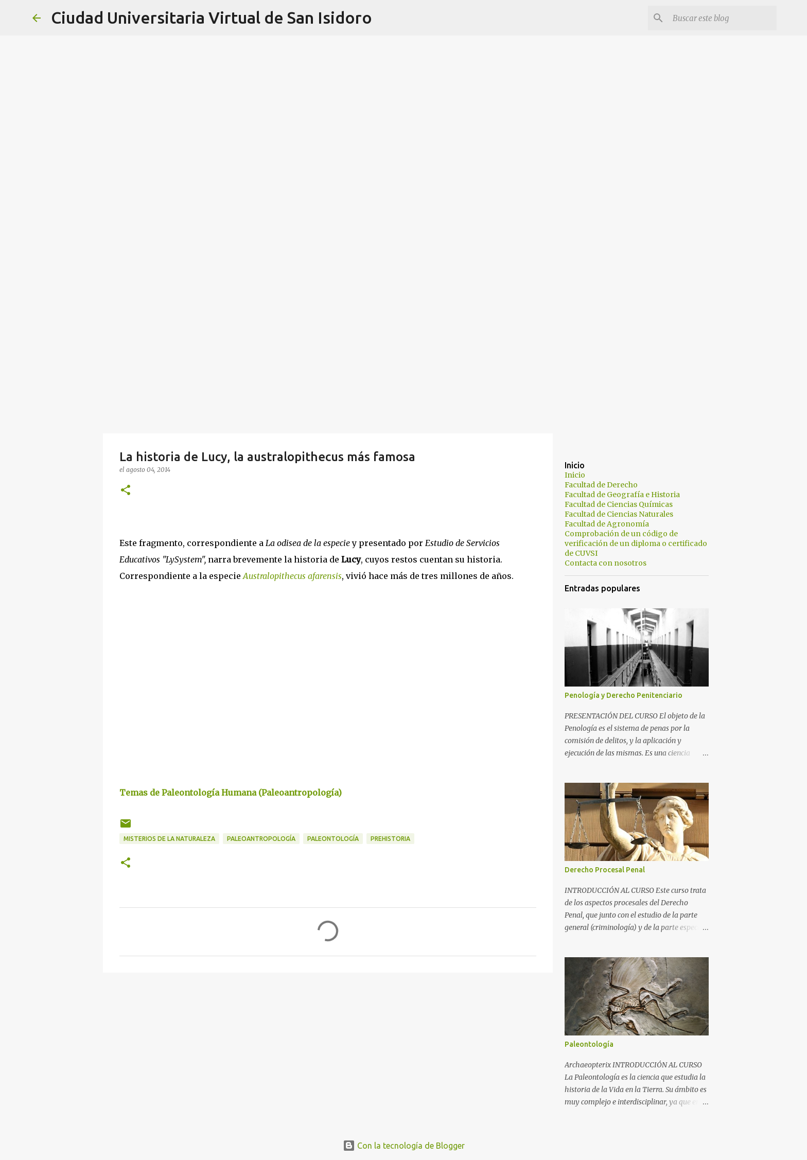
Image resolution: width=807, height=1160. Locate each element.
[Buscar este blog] (723, 18)
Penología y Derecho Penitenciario (623, 695)
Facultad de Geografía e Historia (622, 494)
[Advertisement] (403, 352)
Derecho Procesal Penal (605, 870)
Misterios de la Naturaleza (169, 838)
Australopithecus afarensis (292, 576)
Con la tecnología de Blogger (404, 1145)
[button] (125, 491)
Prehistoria (390, 838)
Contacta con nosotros (605, 563)
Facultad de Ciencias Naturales (619, 514)
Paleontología (333, 838)
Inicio (575, 475)
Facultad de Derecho (601, 484)
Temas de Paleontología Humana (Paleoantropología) (230, 792)
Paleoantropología (261, 838)
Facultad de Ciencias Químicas (619, 504)
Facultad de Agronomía (607, 524)
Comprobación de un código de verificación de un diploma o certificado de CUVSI (636, 543)
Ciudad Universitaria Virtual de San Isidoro (211, 17)
